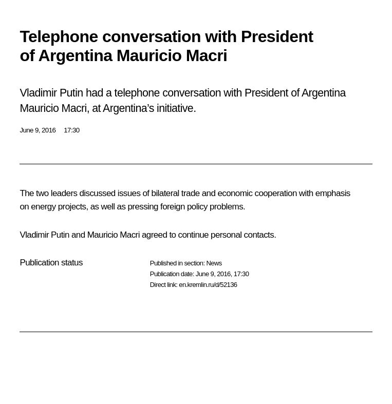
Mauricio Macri (113, 235)
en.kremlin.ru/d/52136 (208, 284)
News (213, 263)
